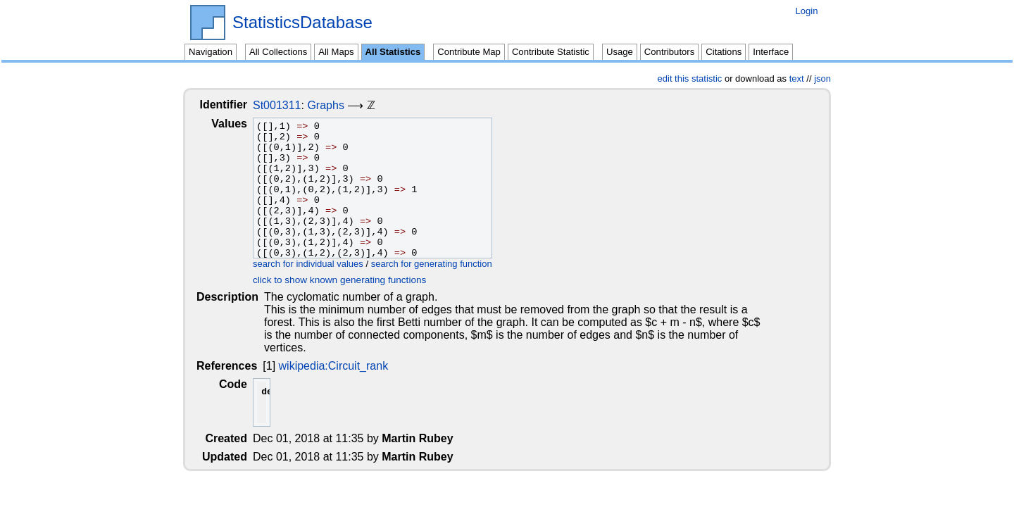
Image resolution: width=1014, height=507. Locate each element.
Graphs (336, 105)
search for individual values (319, 263)
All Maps (335, 51)
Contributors (669, 51)
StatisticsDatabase (302, 22)
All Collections (278, 51)
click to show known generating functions (350, 280)
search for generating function (442, 263)
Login (806, 11)
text (796, 78)
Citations (723, 51)
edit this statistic (690, 78)
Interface (771, 51)
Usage (619, 51)
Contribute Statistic (550, 51)
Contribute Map (469, 51)
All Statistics (393, 51)
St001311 (288, 105)
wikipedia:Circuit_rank (334, 353)
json (822, 78)
